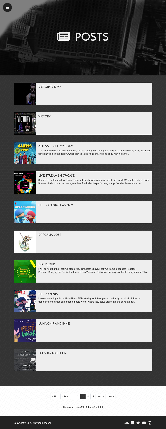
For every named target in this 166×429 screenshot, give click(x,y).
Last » (110, 396)
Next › (100, 396)
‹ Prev (65, 396)
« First (55, 396)
